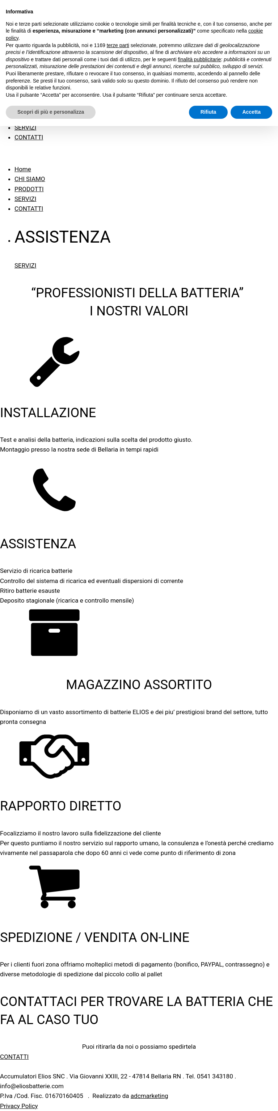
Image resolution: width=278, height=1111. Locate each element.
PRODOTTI (29, 189)
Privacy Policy (19, 1106)
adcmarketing (149, 1095)
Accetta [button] (251, 112)
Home (22, 169)
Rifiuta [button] (208, 112)
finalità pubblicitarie (199, 59)
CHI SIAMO (29, 179)
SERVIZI (25, 127)
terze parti (118, 45)
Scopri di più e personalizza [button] (50, 112)
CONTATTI (28, 137)
